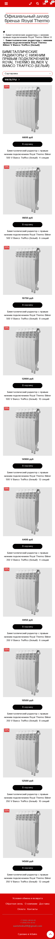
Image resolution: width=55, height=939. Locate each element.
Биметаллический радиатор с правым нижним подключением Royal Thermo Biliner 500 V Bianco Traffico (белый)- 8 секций (27, 315)
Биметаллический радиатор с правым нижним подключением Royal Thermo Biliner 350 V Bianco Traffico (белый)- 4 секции (27, 556)
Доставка (44, 904)
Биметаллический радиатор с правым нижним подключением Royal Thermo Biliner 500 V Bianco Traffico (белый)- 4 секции (27, 154)
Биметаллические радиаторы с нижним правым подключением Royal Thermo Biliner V (27, 36)
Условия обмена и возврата (27, 898)
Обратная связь (14, 904)
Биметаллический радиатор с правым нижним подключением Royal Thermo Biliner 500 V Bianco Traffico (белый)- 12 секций (27, 476)
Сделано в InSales (27, 934)
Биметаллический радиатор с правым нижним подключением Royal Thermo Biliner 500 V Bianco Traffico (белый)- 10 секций (27, 395)
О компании (31, 904)
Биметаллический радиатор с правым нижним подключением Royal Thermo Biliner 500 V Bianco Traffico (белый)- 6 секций (27, 235)
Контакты (32, 909)
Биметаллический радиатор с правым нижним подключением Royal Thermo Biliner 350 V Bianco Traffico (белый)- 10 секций (27, 798)
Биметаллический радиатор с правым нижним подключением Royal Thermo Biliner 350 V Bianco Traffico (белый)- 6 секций (27, 637)
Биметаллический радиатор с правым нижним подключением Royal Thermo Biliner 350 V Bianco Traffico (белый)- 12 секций (27, 878)
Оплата (21, 909)
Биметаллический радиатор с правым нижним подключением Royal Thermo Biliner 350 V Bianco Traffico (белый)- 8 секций (27, 717)
